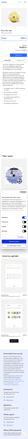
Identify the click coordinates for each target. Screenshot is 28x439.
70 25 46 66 (10, 358)
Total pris (24, 45)
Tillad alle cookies (14, 241)
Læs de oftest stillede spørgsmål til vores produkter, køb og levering (13, 395)
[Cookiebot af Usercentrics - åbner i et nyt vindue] (20, 192)
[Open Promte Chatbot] (23, 434)
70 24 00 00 (10, 417)
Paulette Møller (7, 33)
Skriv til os (9, 361)
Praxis (22, 342)
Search (21, 2)
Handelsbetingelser (10, 435)
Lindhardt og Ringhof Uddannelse (12, 340)
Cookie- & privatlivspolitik (17, 433)
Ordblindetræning (8, 346)
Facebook (12, 425)
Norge (16, 344)
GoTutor (6, 344)
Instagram (9, 425)
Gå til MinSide (8, 404)
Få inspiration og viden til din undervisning (11, 370)
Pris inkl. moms (19, 50)
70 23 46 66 (10, 383)
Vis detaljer (21, 237)
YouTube (16, 425)
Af (2, 33)
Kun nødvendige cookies (14, 245)
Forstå (17, 346)
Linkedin (19, 425)
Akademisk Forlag (15, 342)
